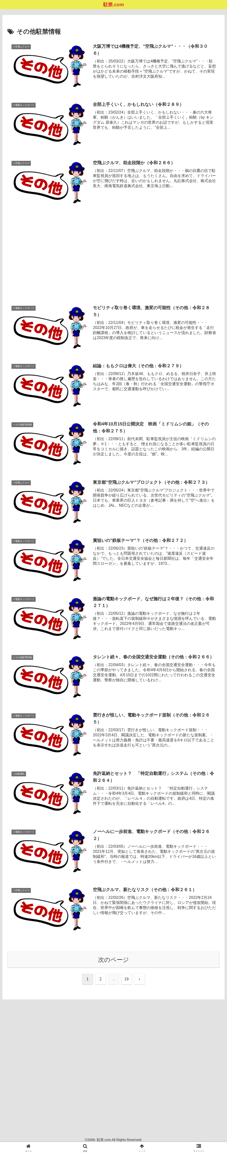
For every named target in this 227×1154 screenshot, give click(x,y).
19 (126, 980)
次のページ (113, 960)
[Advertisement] (113, 248)
